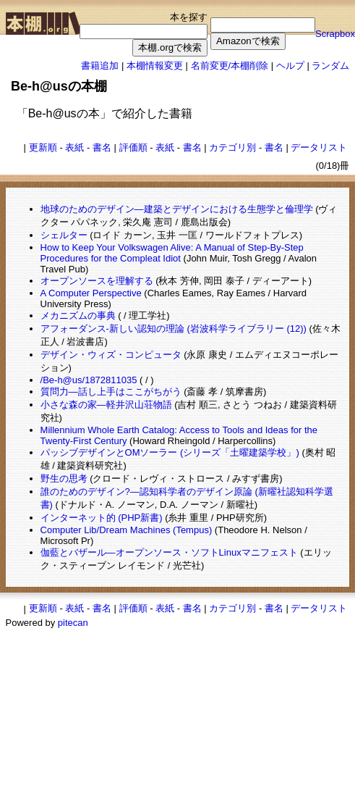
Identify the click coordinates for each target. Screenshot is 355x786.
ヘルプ (290, 65)
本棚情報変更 (155, 65)
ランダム (330, 65)
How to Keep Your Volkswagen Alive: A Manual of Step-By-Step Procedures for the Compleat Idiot (172, 253)
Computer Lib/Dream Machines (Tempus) (126, 529)
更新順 (43, 147)
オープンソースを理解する (96, 280)
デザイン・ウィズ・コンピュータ (110, 354)
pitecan (73, 622)
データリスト (319, 147)
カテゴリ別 (232, 147)
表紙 (74, 147)
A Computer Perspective (91, 293)
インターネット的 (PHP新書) (101, 517)
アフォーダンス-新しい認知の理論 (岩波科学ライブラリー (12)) (173, 328)
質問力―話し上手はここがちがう (110, 391)
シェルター (63, 235)
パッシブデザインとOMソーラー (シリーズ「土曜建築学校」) (169, 452)
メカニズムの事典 (78, 315)
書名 (102, 147)
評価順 (133, 147)
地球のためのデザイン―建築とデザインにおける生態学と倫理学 (176, 209)
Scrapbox (335, 33)
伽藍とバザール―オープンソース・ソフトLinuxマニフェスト (169, 552)
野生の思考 (63, 478)
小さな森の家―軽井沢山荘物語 (106, 404)
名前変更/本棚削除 (230, 65)
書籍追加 (100, 65)
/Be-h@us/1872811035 (88, 380)
